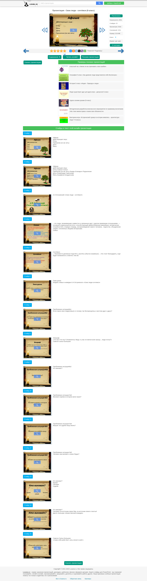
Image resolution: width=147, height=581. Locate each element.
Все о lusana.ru (61, 579)
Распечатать (116, 16)
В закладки (116, 45)
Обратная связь (75, 579)
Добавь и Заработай (114, 3)
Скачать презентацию (32, 62)
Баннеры (88, 579)
